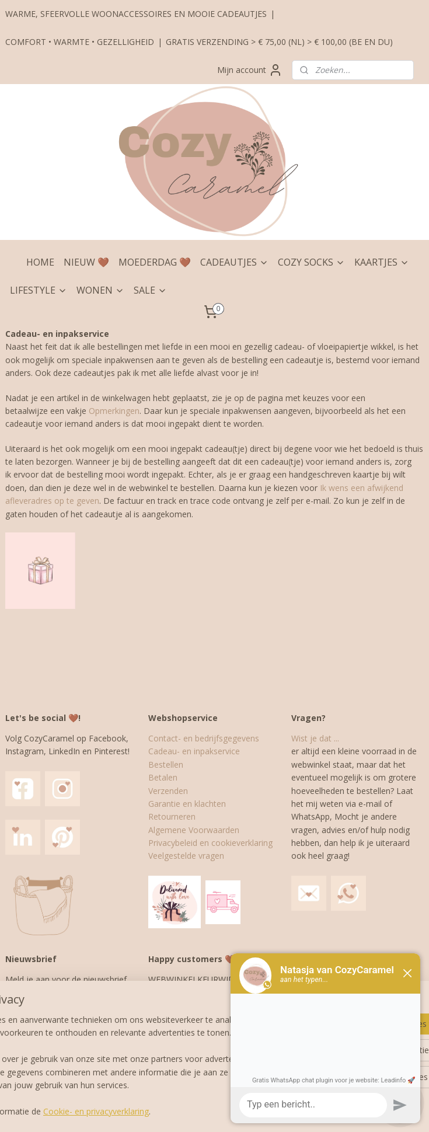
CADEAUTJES (234, 262)
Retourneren (172, 816)
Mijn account (249, 70)
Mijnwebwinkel (340, 1110)
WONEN (100, 290)
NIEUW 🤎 (86, 262)
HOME (40, 262)
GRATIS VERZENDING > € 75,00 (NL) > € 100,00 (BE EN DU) (279, 41)
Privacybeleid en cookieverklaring (210, 842)
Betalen (162, 777)
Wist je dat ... (315, 738)
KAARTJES (381, 262)
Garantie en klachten (187, 803)
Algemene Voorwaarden (193, 829)
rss (194, 1110)
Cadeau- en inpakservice (194, 751)
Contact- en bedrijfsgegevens (203, 738)
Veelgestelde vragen (186, 855)
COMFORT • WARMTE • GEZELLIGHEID (79, 41)
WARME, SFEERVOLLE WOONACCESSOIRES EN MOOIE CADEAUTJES (136, 13)
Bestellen (165, 764)
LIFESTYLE (38, 290)
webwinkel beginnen (238, 1110)
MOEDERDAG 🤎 (154, 262)
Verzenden (168, 790)
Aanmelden (36, 1058)
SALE (150, 290)
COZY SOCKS (311, 262)
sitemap (169, 1110)
